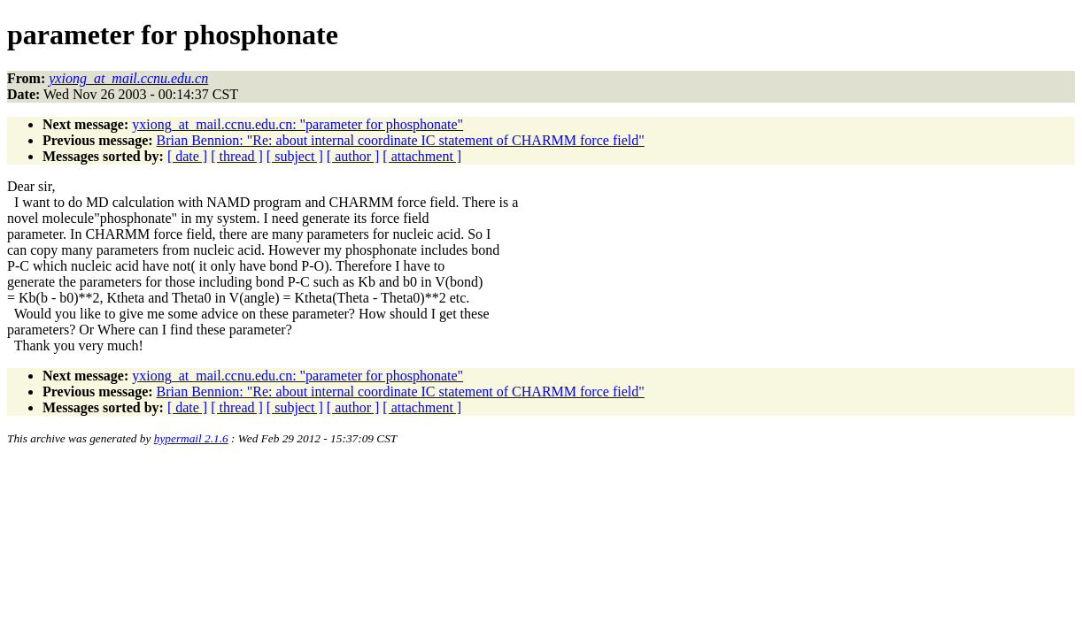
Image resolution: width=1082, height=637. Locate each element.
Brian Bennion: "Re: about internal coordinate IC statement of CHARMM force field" (401, 140)
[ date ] (187, 156)
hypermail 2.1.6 (191, 438)
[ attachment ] (422, 156)
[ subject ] (295, 156)
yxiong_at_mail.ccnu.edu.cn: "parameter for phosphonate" (297, 124)
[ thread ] (237, 156)
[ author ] (353, 156)
